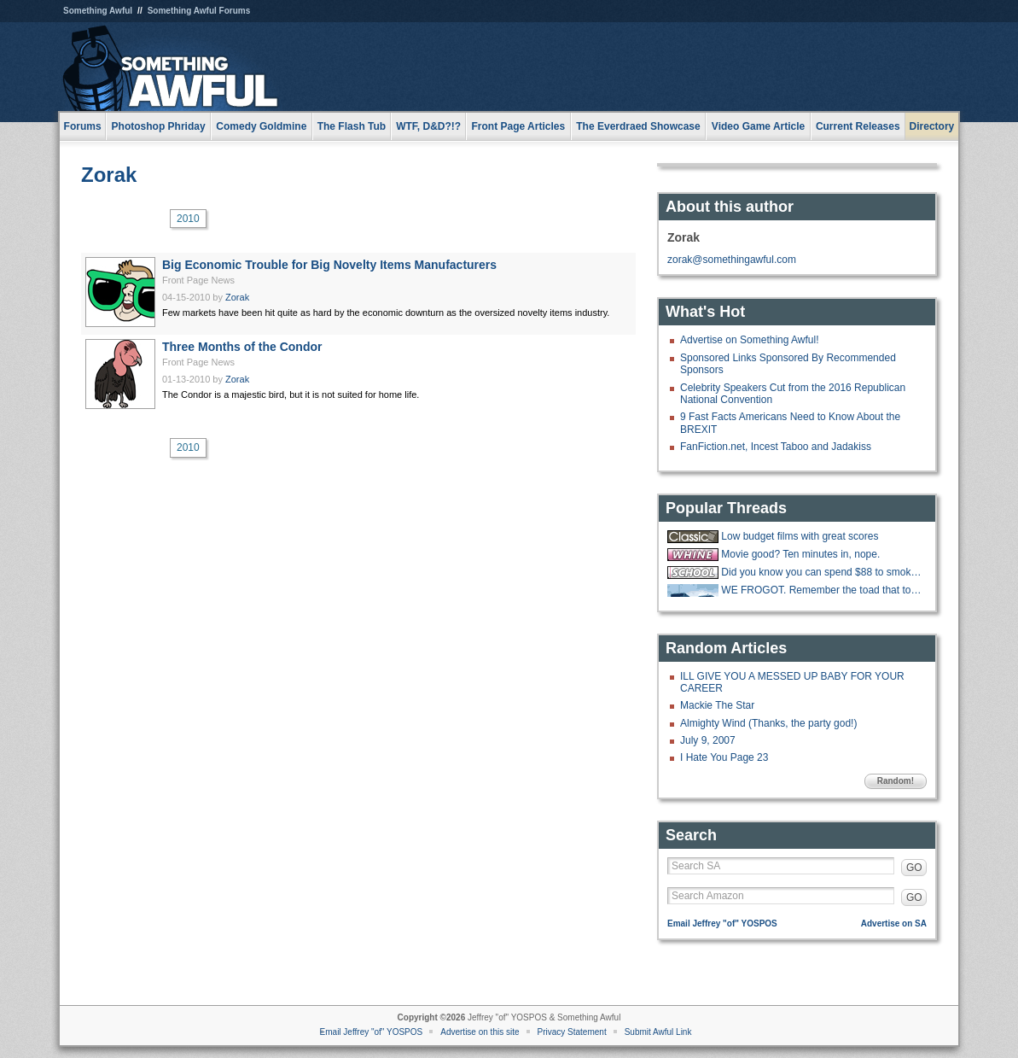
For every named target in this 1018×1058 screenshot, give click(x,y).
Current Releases (858, 126)
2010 (188, 219)
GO (914, 868)
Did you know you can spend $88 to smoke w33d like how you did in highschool (821, 572)
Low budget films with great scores (799, 536)
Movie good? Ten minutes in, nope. (800, 554)
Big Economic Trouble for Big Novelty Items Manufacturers (329, 265)
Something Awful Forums (199, 10)
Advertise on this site (479, 1032)
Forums (83, 126)
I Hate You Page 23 (724, 757)
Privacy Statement (572, 1032)
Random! (895, 781)
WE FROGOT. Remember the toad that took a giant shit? (821, 590)
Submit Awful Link (658, 1032)
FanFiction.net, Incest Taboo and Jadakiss (775, 447)
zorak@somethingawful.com (731, 260)
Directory (932, 126)
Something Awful (97, 10)
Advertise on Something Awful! (749, 340)
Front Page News (198, 280)
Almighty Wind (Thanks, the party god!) (768, 723)
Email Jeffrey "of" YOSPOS (722, 923)
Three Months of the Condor (242, 347)
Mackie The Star (717, 705)
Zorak (109, 174)
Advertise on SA (894, 923)
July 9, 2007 (708, 740)
